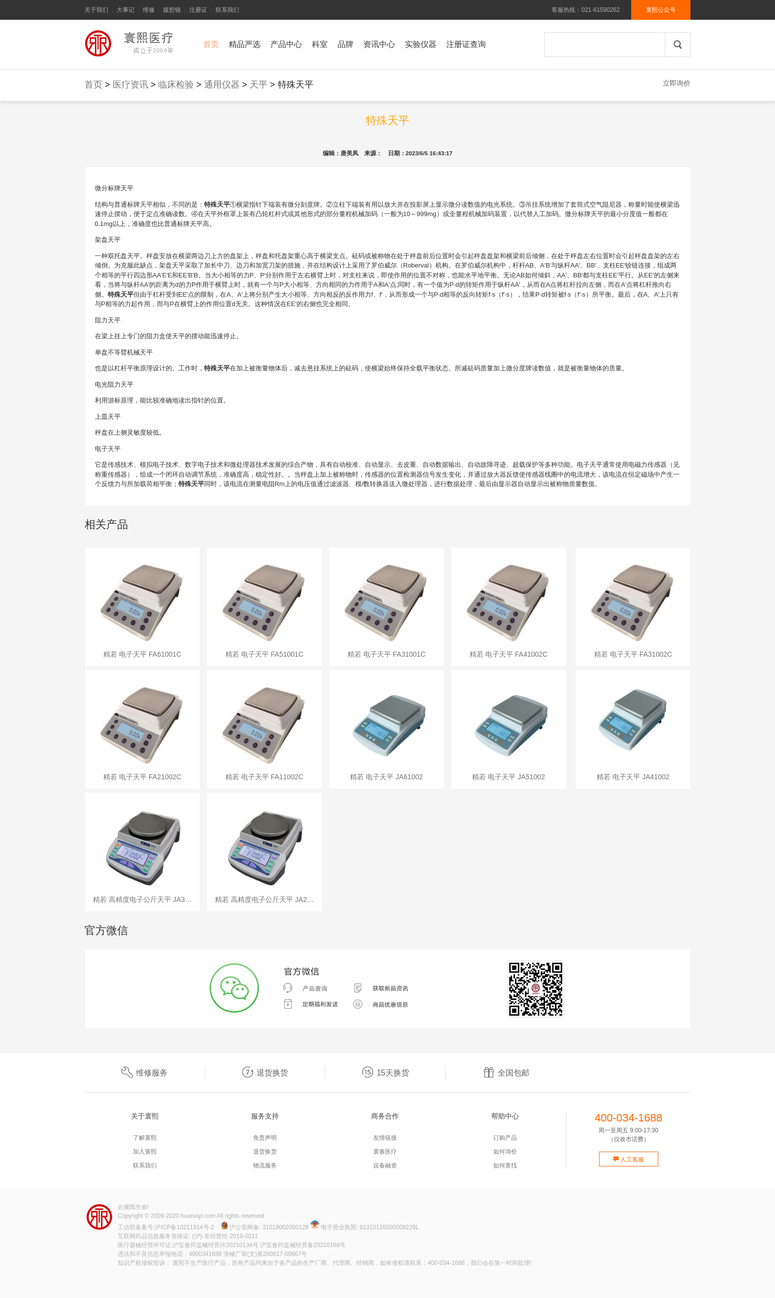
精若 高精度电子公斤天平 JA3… (142, 899)
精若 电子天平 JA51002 (508, 777)
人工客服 (628, 1159)
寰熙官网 (131, 43)
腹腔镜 (172, 9)
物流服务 (265, 1165)
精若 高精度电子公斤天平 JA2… (264, 899)
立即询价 (676, 83)
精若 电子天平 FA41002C (509, 654)
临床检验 (176, 85)
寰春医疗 (385, 1151)
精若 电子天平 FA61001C (142, 654)
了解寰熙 (145, 1137)
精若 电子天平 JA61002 (386, 777)
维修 (149, 9)
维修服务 (144, 1073)
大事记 (125, 9)
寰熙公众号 (661, 9)
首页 (93, 85)
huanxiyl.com (198, 1215)
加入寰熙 (145, 1151)
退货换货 (265, 1073)
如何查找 (505, 1165)
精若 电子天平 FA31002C (633, 654)
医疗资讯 (130, 85)
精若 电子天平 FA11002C (264, 777)
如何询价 (505, 1151)
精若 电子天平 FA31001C (386, 654)
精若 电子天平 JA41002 (633, 777)
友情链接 (385, 1137)
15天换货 (385, 1073)
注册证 (198, 9)
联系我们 (227, 9)
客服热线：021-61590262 (585, 9)
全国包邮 (506, 1073)
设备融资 (385, 1165)
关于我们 (96, 9)
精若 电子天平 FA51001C (264, 654)
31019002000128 (285, 1227)
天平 (258, 85)
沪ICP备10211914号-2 (184, 1227)
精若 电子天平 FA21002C (142, 777)
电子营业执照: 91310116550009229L (364, 1227)
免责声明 (265, 1137)
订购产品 (505, 1137)
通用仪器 (222, 85)
